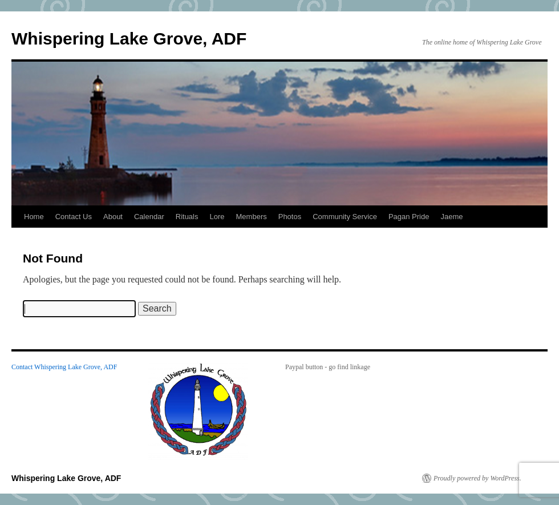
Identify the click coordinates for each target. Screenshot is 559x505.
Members (251, 216)
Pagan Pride (409, 216)
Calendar (149, 216)
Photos (289, 216)
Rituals (187, 216)
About (113, 216)
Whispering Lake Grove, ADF (128, 38)
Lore (217, 216)
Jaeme (451, 216)
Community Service (345, 216)
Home (34, 216)
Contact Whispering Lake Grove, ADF (64, 367)
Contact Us (73, 216)
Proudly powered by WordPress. (477, 478)
